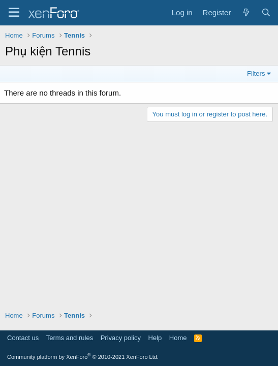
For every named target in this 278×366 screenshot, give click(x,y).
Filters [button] (256, 73)
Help (155, 338)
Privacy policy (121, 338)
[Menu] (14, 12)
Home (178, 338)
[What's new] (246, 12)
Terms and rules (69, 338)
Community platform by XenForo (83, 357)
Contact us (23, 338)
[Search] (266, 12)
